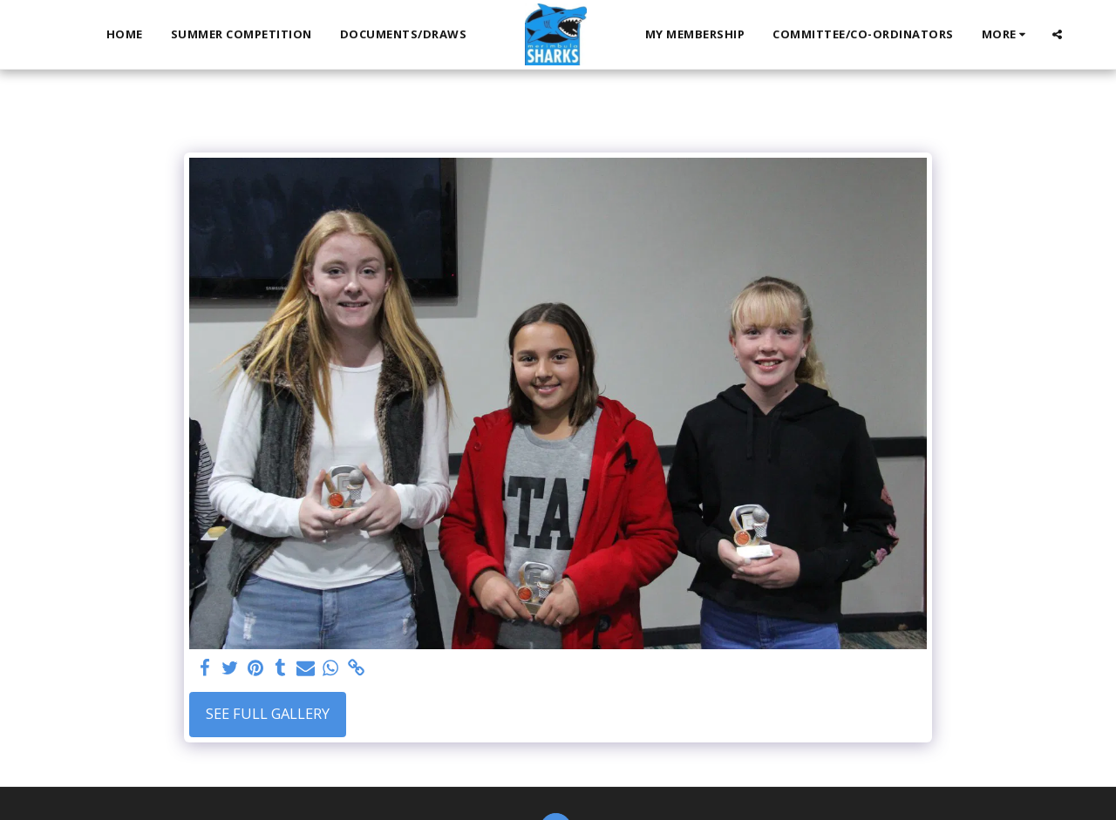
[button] (1057, 34)
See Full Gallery (268, 713)
